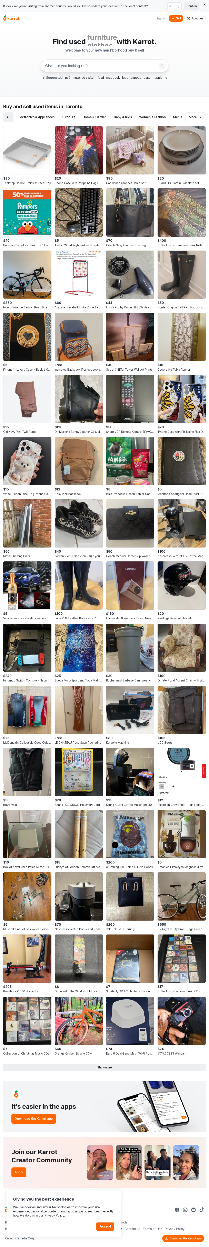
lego (125, 78)
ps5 (67, 78)
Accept (105, 1226)
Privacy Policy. (54, 1215)
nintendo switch (84, 78)
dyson (148, 78)
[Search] (162, 66)
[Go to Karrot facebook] (177, 1209)
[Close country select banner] (204, 4)
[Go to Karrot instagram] (185, 1209)
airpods (136, 78)
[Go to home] (11, 18)
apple (158, 78)
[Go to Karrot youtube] (193, 1209)
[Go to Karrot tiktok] (201, 1209)
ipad (101, 78)
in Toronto (70, 106)
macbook (113, 78)
